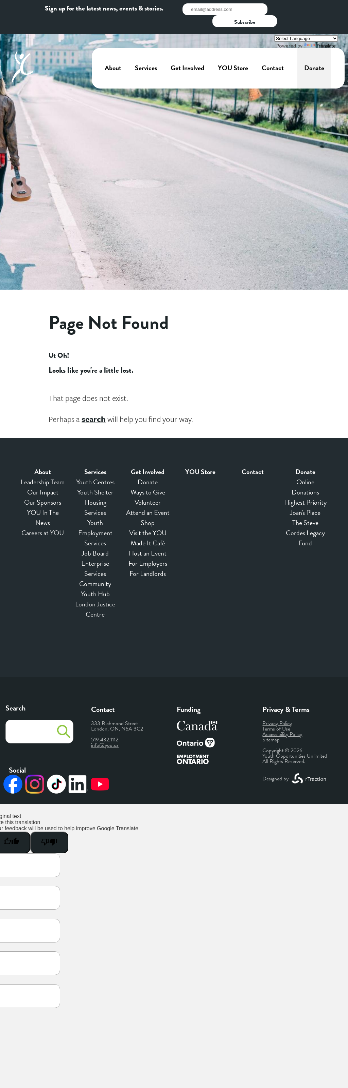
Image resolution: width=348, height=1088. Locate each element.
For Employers (147, 547)
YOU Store (233, 52)
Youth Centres (95, 466)
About (113, 52)
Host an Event (148, 537)
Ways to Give (147, 476)
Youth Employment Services (95, 517)
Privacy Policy (277, 707)
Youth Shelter (95, 476)
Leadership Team (43, 466)
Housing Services (95, 491)
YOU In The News (43, 501)
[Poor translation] (49, 826)
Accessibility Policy (282, 718)
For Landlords (147, 557)
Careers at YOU (42, 517)
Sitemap (271, 724)
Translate (320, 30)
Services (146, 52)
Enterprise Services (95, 552)
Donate (314, 52)
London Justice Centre (95, 593)
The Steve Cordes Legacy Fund (305, 517)
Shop (148, 507)
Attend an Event (148, 496)
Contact (273, 52)
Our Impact (42, 476)
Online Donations (305, 471)
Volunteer (148, 486)
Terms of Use (276, 713)
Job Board (95, 537)
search (94, 403)
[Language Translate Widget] (306, 23)
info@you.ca (105, 729)
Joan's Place (305, 496)
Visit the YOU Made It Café (148, 522)
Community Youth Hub (95, 573)
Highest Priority (305, 486)
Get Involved (187, 52)
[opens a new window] (309, 763)
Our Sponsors (42, 486)
